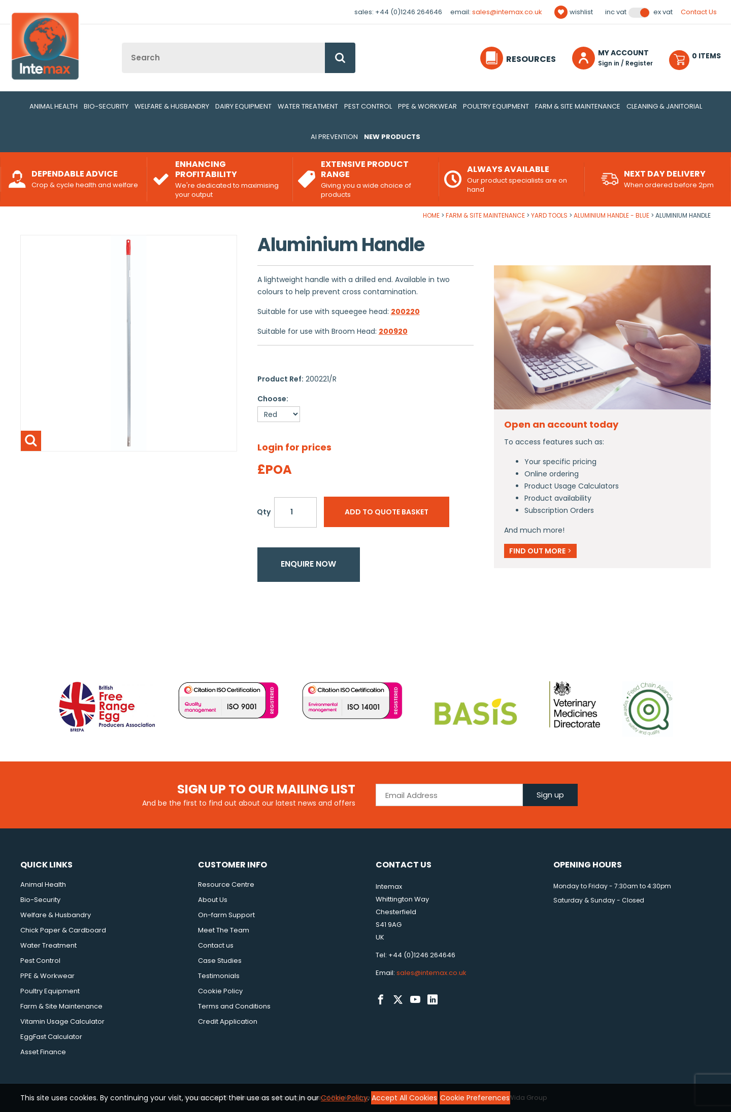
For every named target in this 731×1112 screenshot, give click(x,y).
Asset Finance (43, 1052)
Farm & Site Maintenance (577, 106)
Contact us (216, 945)
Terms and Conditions (234, 1006)
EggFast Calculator (51, 1036)
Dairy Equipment (243, 106)
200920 (393, 331)
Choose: (272, 399)
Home (431, 215)
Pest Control (368, 106)
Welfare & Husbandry (172, 106)
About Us (212, 900)
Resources (531, 59)
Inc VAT (615, 12)
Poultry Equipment (496, 106)
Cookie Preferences (475, 1098)
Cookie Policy (220, 991)
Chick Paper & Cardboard (63, 930)
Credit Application (227, 1021)
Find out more (540, 551)
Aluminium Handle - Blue (611, 215)
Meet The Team (223, 930)
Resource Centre (226, 884)
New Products (392, 137)
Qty (264, 512)
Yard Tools (549, 215)
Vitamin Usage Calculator (62, 1021)
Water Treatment (308, 106)
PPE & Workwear (427, 106)
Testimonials (219, 976)
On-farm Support (226, 915)
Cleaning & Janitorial (664, 106)
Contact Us (699, 12)
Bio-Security (106, 106)
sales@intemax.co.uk (507, 12)
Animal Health (53, 106)
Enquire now (308, 564)
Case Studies (220, 960)
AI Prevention (334, 137)
